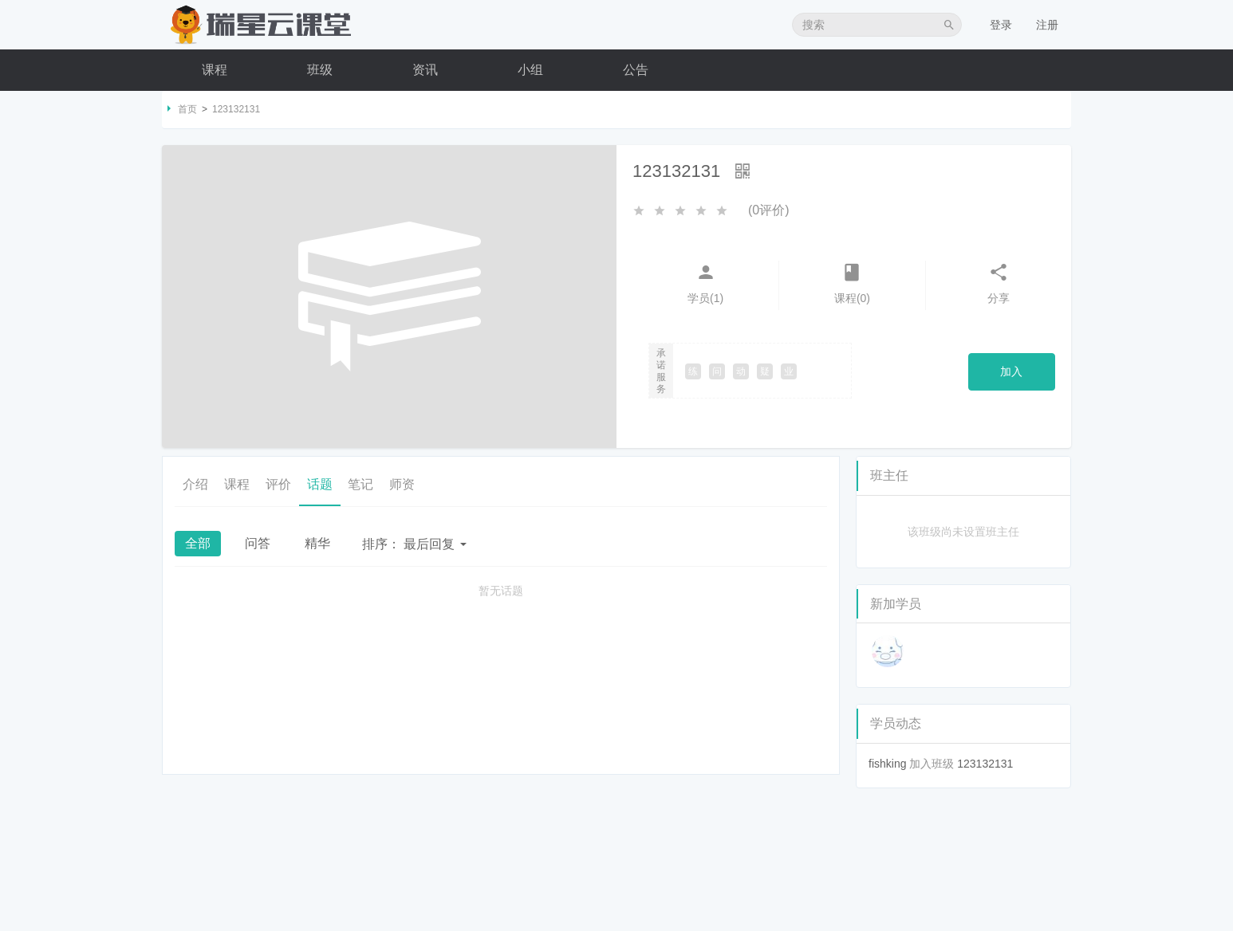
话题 (320, 484)
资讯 (425, 70)
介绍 (195, 484)
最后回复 (414, 544)
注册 (1047, 24)
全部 (198, 543)
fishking (887, 763)
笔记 (361, 484)
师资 (403, 484)
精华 (317, 543)
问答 (257, 543)
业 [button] (789, 371)
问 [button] (717, 371)
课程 (214, 70)
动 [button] (741, 371)
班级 (320, 70)
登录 (1001, 24)
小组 (530, 70)
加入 (1011, 371)
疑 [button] (765, 371)
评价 (278, 484)
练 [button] (693, 371)
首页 (187, 109)
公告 (635, 70)
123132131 (985, 763)
